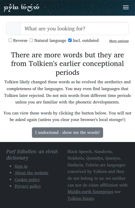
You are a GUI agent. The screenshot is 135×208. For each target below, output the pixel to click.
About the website (31, 172)
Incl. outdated (83, 40)
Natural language (48, 40)
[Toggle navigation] (126, 7)
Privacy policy (28, 186)
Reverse (18, 40)
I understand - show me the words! (67, 132)
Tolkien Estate (81, 198)
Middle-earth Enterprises (90, 191)
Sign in (21, 166)
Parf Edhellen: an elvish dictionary (21, 7)
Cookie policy (27, 179)
